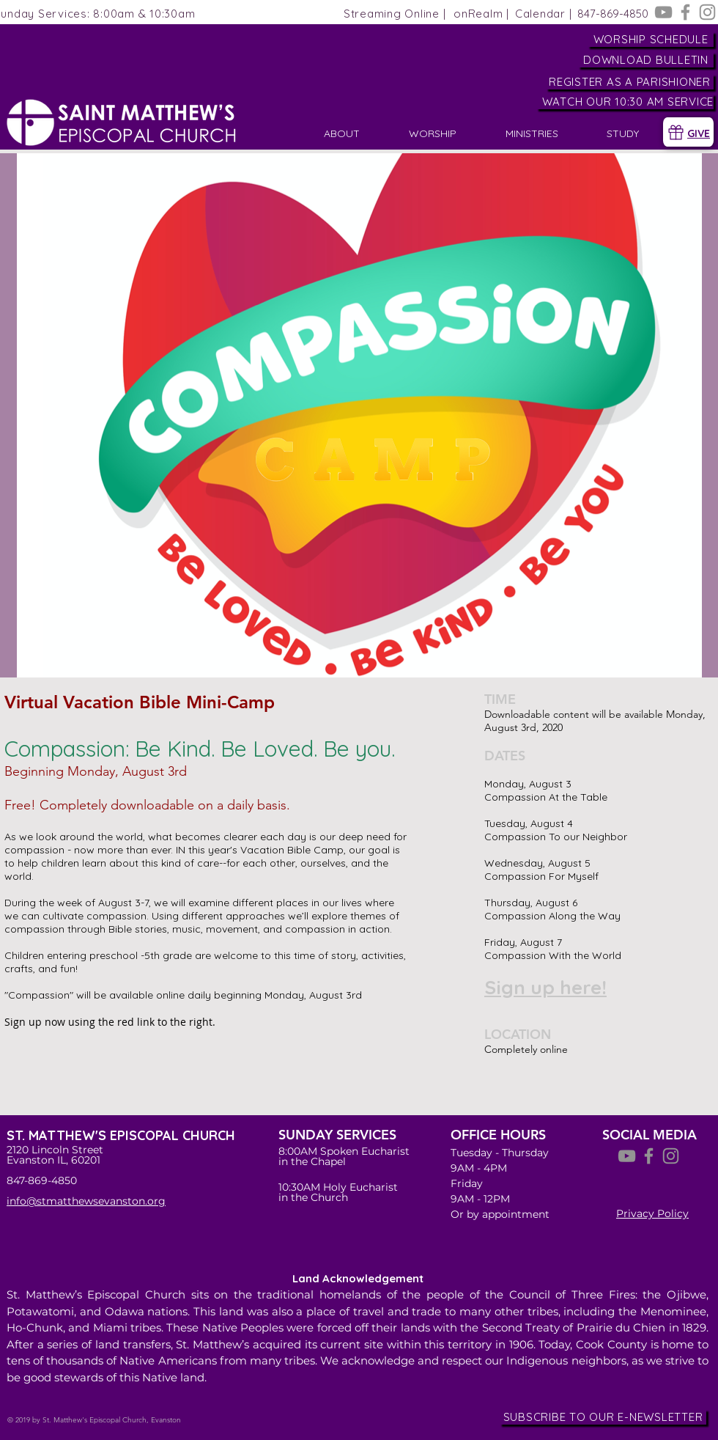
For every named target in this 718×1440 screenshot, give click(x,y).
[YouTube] (663, 12)
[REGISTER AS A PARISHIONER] (630, 81)
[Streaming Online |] (394, 13)
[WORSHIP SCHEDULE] (651, 39)
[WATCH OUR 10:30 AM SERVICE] (625, 101)
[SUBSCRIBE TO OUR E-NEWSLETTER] (603, 1417)
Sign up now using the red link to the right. (109, 1022)
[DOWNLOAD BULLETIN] (646, 59)
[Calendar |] (543, 13)
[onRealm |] (481, 13)
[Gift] (675, 132)
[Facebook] (685, 12)
